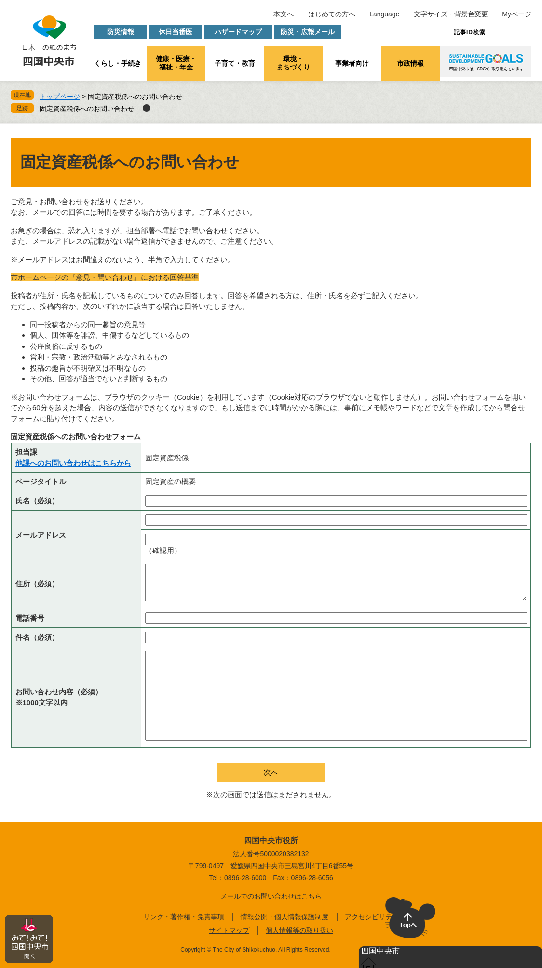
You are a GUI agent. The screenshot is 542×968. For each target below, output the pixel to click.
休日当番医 (175, 32)
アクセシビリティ (372, 917)
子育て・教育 (235, 63)
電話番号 (29, 618)
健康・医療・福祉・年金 (176, 63)
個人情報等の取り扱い (299, 930)
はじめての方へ (331, 14)
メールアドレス (40, 535)
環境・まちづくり (293, 63)
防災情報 (120, 32)
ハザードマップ (238, 32)
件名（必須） (37, 637)
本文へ (283, 14)
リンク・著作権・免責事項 (183, 917)
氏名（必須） (37, 501)
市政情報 (410, 63)
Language (384, 14)
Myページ (516, 14)
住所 (37, 584)
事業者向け (352, 63)
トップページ (60, 96)
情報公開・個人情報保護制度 (284, 917)
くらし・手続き (117, 63)
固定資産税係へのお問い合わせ (87, 108)
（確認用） (163, 550)
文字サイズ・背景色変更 (451, 14)
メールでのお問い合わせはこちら (271, 896)
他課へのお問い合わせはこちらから (73, 463)
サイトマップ (229, 930)
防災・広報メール (308, 32)
